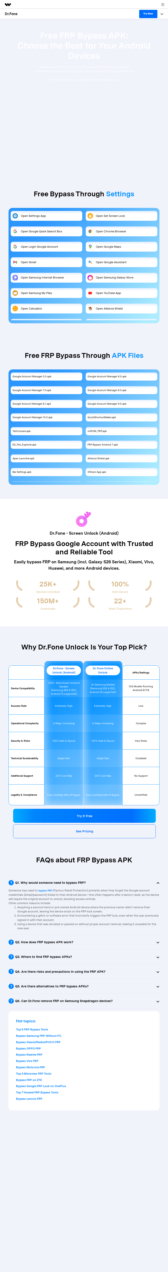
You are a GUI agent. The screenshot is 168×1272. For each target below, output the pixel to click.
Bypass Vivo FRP (27, 1061)
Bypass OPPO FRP (28, 1048)
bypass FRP (45, 890)
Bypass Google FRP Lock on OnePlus (41, 1086)
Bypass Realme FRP (29, 1054)
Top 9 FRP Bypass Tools (32, 1029)
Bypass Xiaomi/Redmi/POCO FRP (38, 1042)
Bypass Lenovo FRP (29, 1098)
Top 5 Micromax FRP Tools (33, 1073)
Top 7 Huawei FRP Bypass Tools (37, 1092)
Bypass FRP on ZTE (29, 1080)
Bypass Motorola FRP (30, 1067)
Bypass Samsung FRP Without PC (38, 1035)
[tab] (84, 883)
